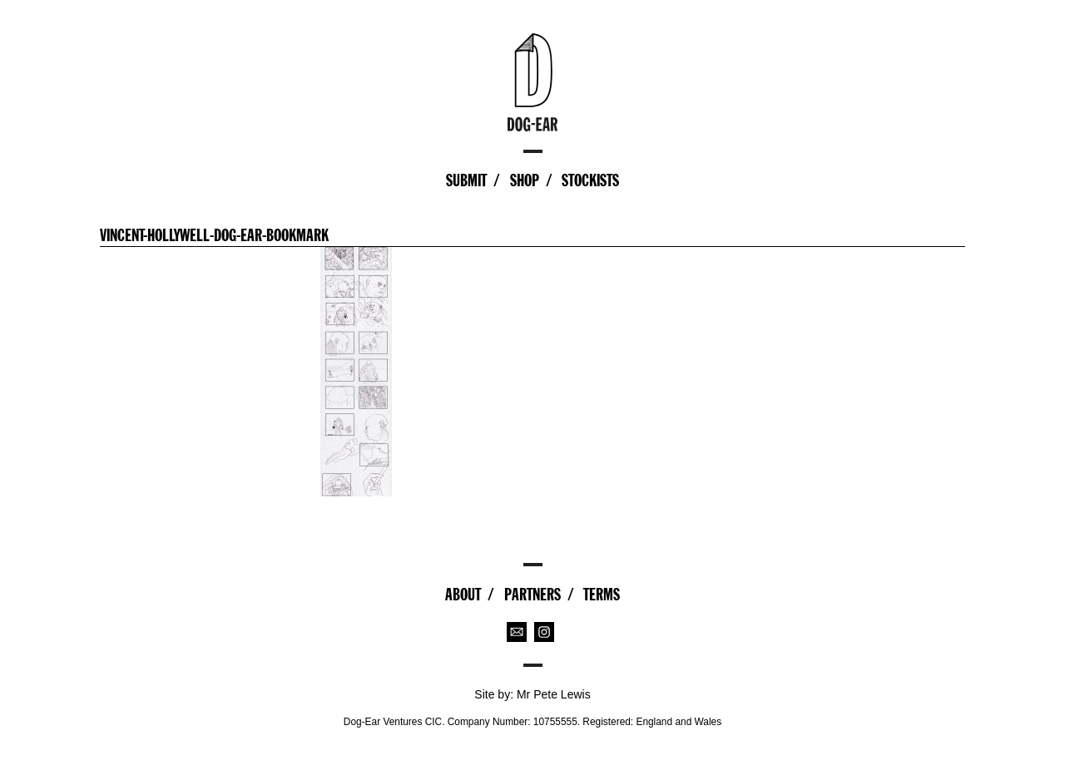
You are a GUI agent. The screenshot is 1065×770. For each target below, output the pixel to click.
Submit (466, 180)
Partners (532, 594)
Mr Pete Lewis (554, 694)
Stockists (590, 180)
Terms (601, 594)
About (463, 594)
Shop (524, 180)
